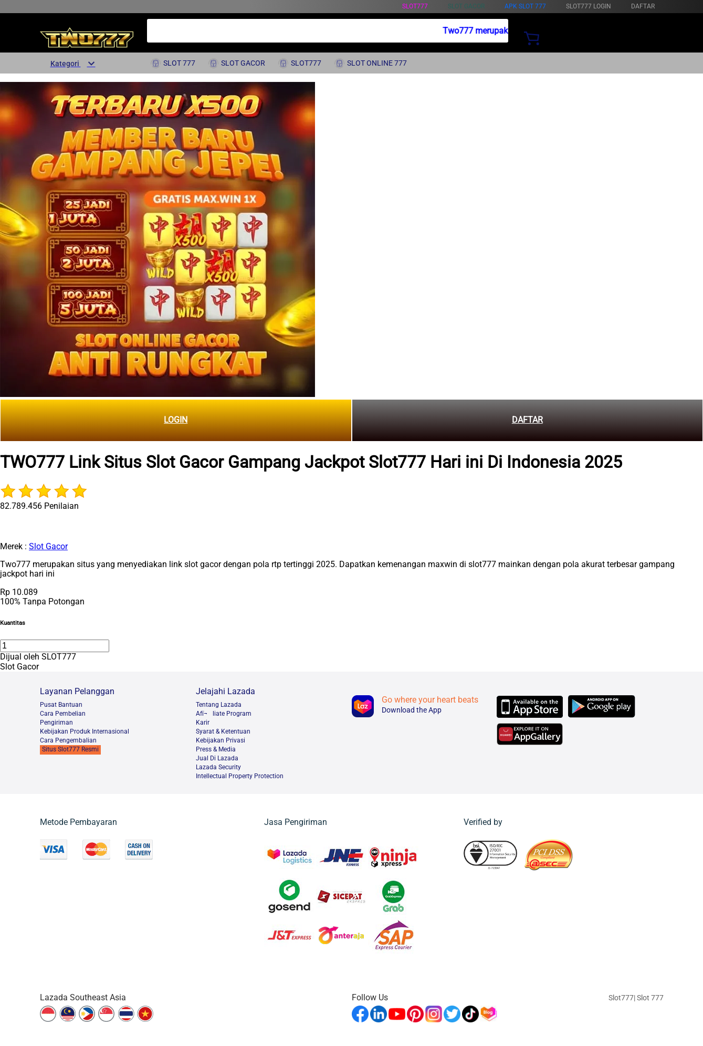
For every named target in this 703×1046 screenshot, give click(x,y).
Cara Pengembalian (68, 740)
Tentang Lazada (219, 704)
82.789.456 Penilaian (39, 506)
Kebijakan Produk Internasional (84, 731)
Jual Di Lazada (217, 758)
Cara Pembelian (63, 713)
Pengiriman (56, 722)
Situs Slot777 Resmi (70, 749)
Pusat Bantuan (61, 704)
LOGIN (175, 420)
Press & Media (216, 749)
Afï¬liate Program (223, 713)
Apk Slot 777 (525, 6)
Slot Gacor (48, 546)
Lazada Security (218, 767)
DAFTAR (527, 420)
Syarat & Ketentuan (223, 731)
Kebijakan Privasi (220, 740)
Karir (202, 722)
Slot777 (415, 6)
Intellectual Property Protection (240, 776)
